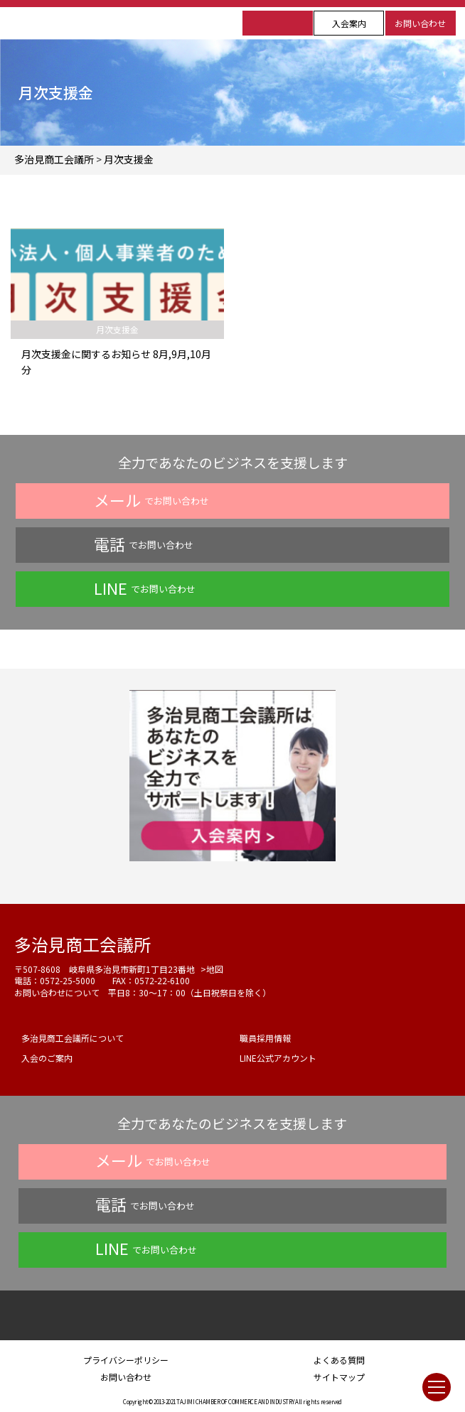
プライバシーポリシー (126, 1360)
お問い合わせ (420, 23)
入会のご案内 (47, 1058)
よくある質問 (339, 1360)
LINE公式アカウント (278, 1058)
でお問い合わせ (151, 499)
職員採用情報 (265, 1038)
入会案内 (349, 23)
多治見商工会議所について (72, 1038)
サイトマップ (339, 1377)
